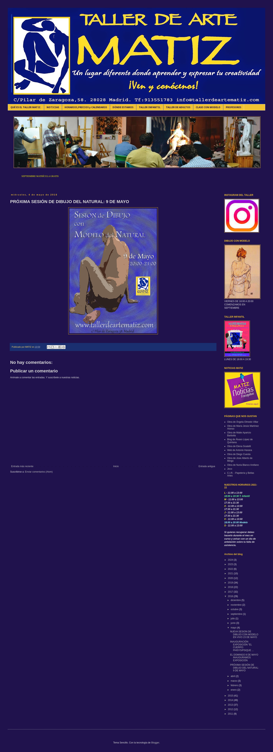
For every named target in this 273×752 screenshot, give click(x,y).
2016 (231, 596)
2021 (231, 573)
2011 (231, 713)
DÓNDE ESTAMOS (123, 107)
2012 (231, 709)
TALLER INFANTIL (149, 107)
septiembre (237, 614)
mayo (234, 627)
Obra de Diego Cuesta (238, 454)
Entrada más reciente (22, 466)
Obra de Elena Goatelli (239, 446)
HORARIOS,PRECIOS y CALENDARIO (86, 107)
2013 (231, 704)
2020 (231, 578)
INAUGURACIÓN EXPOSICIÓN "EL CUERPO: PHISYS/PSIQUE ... (242, 645)
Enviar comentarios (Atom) (39, 471)
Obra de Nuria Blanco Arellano (243, 465)
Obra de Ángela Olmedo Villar (242, 422)
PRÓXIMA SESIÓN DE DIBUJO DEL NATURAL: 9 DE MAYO (244, 668)
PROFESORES (233, 107)
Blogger (155, 742)
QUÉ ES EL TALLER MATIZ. (26, 107)
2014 (231, 700)
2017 (231, 591)
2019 (231, 582)
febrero (235, 685)
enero (234, 689)
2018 (231, 587)
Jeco (229, 468)
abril (233, 676)
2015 (231, 695)
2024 (231, 559)
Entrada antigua (207, 466)
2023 (231, 564)
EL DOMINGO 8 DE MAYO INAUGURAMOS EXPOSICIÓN (244, 657)
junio (233, 623)
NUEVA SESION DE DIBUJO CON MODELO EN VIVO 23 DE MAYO (244, 634)
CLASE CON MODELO (208, 107)
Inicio (116, 466)
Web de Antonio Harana (239, 450)
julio (233, 618)
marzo (234, 681)
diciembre (236, 600)
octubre (235, 609)
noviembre (236, 605)
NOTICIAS (53, 107)
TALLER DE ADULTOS (178, 107)
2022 (231, 569)
